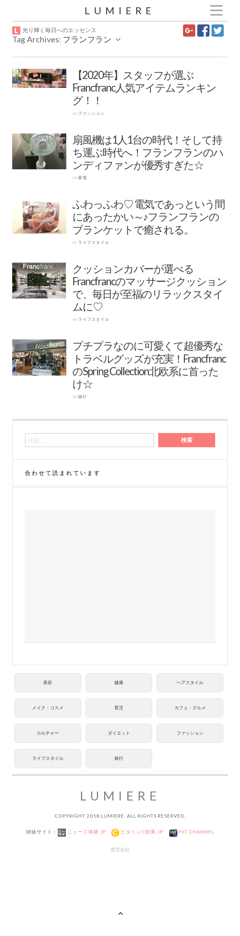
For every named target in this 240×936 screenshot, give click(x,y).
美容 (47, 682)
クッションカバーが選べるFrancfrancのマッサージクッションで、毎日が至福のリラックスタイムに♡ (149, 287)
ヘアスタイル (190, 682)
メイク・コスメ (47, 707)
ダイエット (119, 732)
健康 (118, 682)
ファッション (91, 113)
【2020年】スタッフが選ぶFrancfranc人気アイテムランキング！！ (144, 87)
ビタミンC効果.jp (141, 832)
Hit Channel (195, 832)
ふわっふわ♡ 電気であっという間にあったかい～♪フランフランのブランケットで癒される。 (148, 216)
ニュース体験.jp (86, 832)
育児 (118, 707)
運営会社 (120, 849)
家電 (82, 177)
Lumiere (120, 10)
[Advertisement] (120, 576)
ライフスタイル (93, 242)
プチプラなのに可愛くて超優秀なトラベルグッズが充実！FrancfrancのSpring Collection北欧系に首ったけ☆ (149, 364)
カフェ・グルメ (190, 707)
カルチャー (48, 732)
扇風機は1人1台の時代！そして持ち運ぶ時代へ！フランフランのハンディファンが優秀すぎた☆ (147, 152)
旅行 (82, 396)
